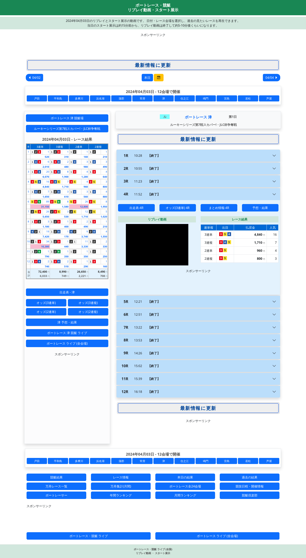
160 (86, 157)
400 (66, 226)
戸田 (37, 98)
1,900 (65, 176)
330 (105, 246)
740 (47, 266)
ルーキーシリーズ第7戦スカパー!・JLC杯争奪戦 (67, 128)
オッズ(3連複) (88, 303)
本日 (147, 77)
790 (47, 256)
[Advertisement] (153, 46)
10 (28, 241)
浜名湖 (100, 98)
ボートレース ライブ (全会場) (67, 343)
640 (105, 176)
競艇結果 (56, 477)
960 (86, 186)
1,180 (46, 226)
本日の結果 (185, 477)
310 (66, 157)
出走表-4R (136, 208)
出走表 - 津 (67, 292)
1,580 (65, 206)
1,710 (65, 186)
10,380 (45, 246)
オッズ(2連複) (88, 312)
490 (105, 166)
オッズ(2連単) (46, 312)
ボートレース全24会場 (185, 486)
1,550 (104, 236)
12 (86, 211)
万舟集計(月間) (120, 486)
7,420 (46, 236)
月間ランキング (185, 495)
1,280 (84, 176)
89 (47, 201)
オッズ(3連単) (46, 303)
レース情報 (121, 477)
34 (47, 241)
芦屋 (269, 98)
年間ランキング (121, 495)
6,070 (46, 176)
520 (47, 157)
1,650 (46, 196)
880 (105, 196)
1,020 (104, 216)
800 (105, 186)
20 (47, 171)
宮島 (227, 98)
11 (86, 241)
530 (66, 216)
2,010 (46, 166)
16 (47, 181)
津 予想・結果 (67, 322)
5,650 (46, 216)
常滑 (142, 98)
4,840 (46, 186)
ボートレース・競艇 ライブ (88, 536)
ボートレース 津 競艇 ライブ (67, 333)
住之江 (185, 98)
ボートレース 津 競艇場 (67, 118)
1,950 (104, 206)
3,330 (84, 246)
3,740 (84, 236)
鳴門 (205, 98)
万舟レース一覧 (56, 486)
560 (86, 196)
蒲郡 (121, 98)
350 (66, 256)
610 (66, 196)
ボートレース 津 (198, 117)
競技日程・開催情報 (250, 486)
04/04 (271, 77)
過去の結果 (249, 477)
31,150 (45, 206)
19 (47, 231)
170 (66, 236)
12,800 (84, 206)
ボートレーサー (56, 495)
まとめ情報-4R (219, 208)
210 (105, 157)
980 (86, 166)
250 (105, 256)
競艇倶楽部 (249, 495)
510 (66, 266)
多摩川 (79, 98)
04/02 (34, 77)
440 (66, 246)
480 (66, 166)
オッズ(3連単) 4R (177, 208)
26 (86, 201)
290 (86, 266)
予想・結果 (260, 208)
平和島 (58, 98)
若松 (248, 98)
